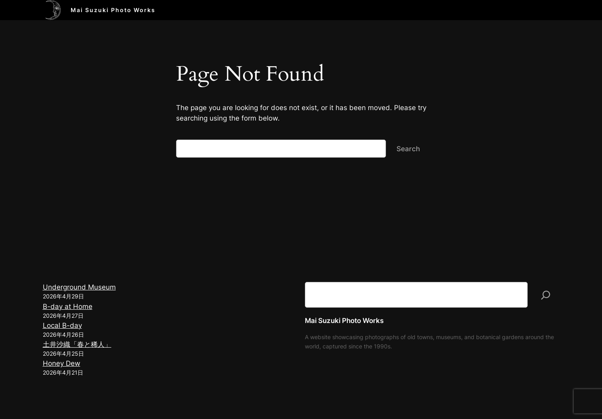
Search (408, 149)
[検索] (546, 295)
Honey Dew (61, 363)
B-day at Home (67, 306)
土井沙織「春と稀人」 (77, 344)
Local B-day (62, 325)
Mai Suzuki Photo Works (113, 9)
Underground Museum (79, 287)
